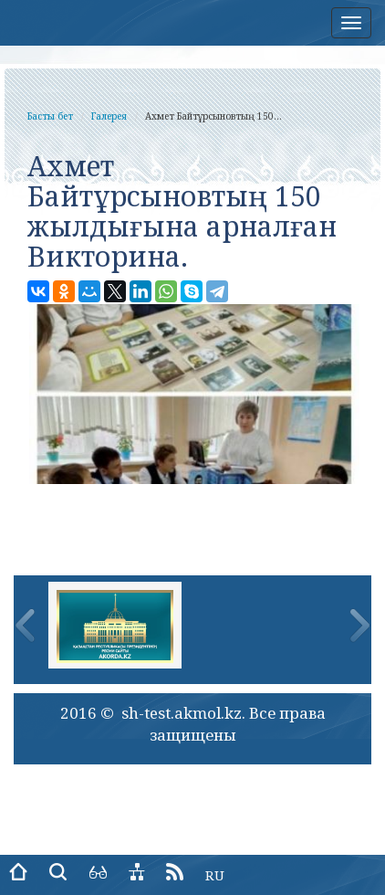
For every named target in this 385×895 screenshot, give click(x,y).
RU (214, 875)
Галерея (109, 116)
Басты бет (50, 116)
